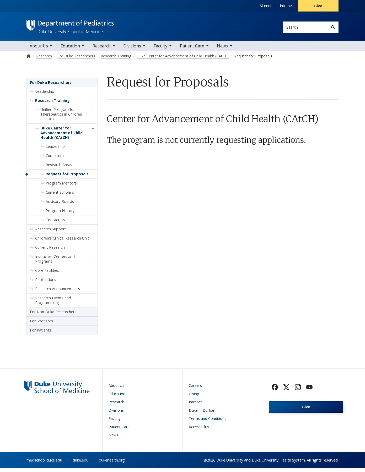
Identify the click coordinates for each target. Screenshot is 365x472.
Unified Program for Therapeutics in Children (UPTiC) (61, 118)
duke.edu (80, 463)
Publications (45, 283)
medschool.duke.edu (44, 463)
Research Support (50, 232)
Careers (195, 389)
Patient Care (192, 50)
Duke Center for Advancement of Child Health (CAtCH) (61, 136)
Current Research (50, 251)
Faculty (160, 50)
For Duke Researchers (51, 86)
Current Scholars (60, 196)
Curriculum (55, 159)
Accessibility (199, 430)
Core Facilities (47, 274)
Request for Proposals (67, 177)
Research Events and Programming (53, 304)
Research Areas (59, 168)
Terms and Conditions (207, 422)
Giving (194, 397)
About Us (39, 50)
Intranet (286, 5)
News (222, 50)
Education (70, 50)
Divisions (132, 50)
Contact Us (55, 223)
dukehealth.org (112, 463)
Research (102, 50)
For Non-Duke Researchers (53, 315)
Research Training (52, 104)
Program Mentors (61, 187)
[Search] (333, 27)
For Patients (40, 334)
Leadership (44, 95)
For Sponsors (41, 324)
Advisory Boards (60, 205)
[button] (92, 86)
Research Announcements (57, 292)
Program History (60, 214)
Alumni (265, 5)
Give (318, 5)
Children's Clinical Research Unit (62, 242)
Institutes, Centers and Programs (55, 263)
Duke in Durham (203, 413)
